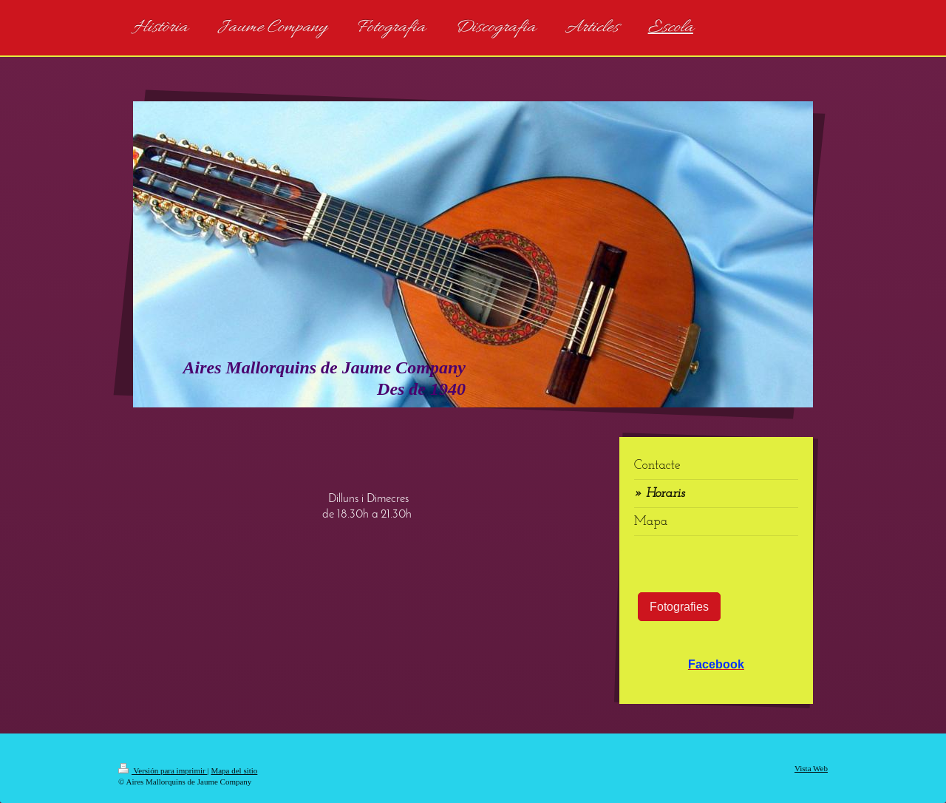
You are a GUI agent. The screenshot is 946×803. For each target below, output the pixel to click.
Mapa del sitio (234, 770)
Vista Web (811, 768)
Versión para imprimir (162, 770)
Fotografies (679, 606)
